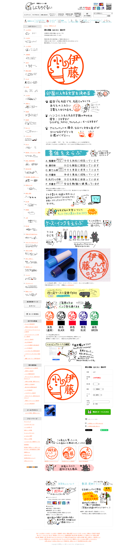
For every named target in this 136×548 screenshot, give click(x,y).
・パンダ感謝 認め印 (29, 374)
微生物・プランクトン (58, 535)
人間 (32, 220)
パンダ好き (32, 49)
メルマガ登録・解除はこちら (32, 413)
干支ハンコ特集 (28, 439)
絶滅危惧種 (68, 535)
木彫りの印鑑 (32, 253)
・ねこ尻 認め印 (28, 342)
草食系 (32, 114)
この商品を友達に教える (93, 426)
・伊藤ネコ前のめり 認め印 (31, 327)
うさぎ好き (32, 32)
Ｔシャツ (32, 277)
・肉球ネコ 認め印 (28, 371)
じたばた (32, 98)
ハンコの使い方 (28, 427)
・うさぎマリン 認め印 (30, 393)
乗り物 (32, 228)
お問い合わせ (48, 541)
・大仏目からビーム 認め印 (31, 368)
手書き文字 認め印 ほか (32, 236)
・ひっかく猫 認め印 (29, 324)
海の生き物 (32, 171)
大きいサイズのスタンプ (32, 245)
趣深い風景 (32, 196)
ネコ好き (32, 40)
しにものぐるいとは (29, 424)
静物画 (32, 212)
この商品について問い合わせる (95, 423)
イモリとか (32, 138)
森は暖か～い (81, 535)
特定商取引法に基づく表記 (84, 541)
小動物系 (32, 57)
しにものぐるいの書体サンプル (32, 441)
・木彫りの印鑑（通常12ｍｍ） (32, 381)
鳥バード (32, 130)
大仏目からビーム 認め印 (68, 461)
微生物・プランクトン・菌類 (32, 155)
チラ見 (32, 89)
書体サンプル (76, 539)
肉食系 (32, 122)
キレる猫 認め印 (69, 285)
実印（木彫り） (32, 261)
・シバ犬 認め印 (28, 348)
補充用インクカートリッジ (51, 461)
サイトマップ (27, 421)
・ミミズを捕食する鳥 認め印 (31, 345)
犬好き (32, 65)
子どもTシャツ (32, 286)
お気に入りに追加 (91, 419)
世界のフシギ (32, 187)
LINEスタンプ (27, 455)
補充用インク (32, 269)
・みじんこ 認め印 (28, 339)
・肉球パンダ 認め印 (29, 384)
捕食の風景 (32, 73)
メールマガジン (93, 539)
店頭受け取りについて (29, 458)
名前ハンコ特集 (28, 430)
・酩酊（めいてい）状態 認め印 (32, 358)
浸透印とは (27, 452)
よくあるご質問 (28, 436)
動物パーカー (32, 294)
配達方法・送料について (70, 541)
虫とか (32, 147)
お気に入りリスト (28, 461)
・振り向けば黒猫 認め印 (30, 387)
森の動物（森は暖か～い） (32, 179)
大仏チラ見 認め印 (83, 461)
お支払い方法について (58, 541)
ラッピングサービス (29, 433)
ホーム (46, 25)
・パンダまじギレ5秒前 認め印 (32, 351)
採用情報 (26, 444)
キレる (32, 81)
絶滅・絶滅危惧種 (32, 163)
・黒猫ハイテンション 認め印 (31, 400)
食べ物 (32, 204)
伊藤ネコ (32, 106)
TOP (37, 533)
